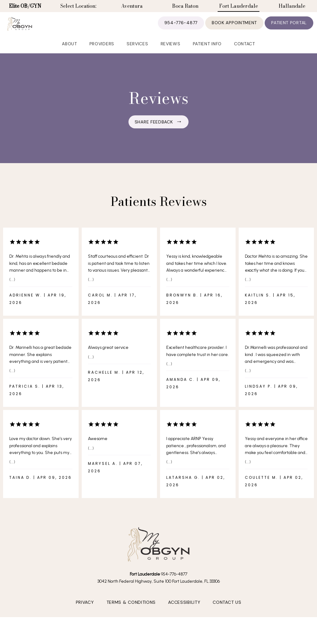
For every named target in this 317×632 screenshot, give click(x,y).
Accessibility (184, 612)
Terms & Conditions (131, 612)
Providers (101, 53)
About (69, 53)
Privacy (85, 612)
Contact (244, 53)
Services (137, 53)
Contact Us (227, 612)
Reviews (170, 53)
